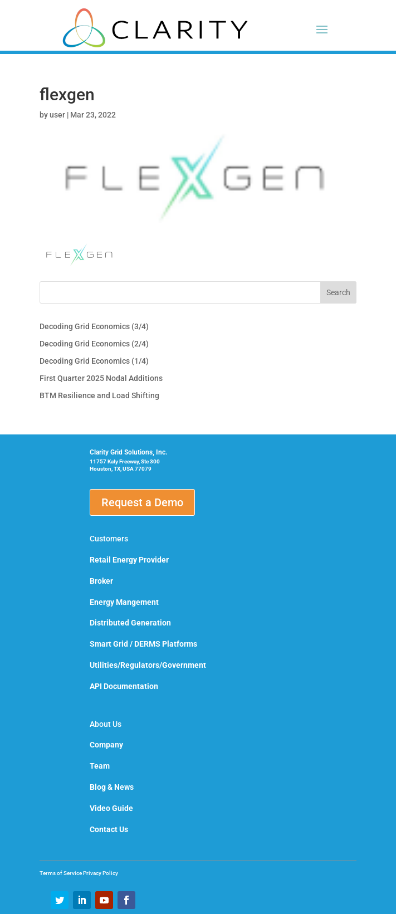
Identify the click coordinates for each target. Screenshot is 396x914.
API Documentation (124, 686)
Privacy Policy (100, 873)
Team (100, 765)
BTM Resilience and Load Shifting (99, 395)
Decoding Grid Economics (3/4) (94, 326)
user (57, 114)
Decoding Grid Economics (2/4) (94, 343)
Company (106, 744)
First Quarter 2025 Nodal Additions (101, 378)
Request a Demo (142, 502)
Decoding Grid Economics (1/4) (94, 360)
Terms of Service (61, 873)
